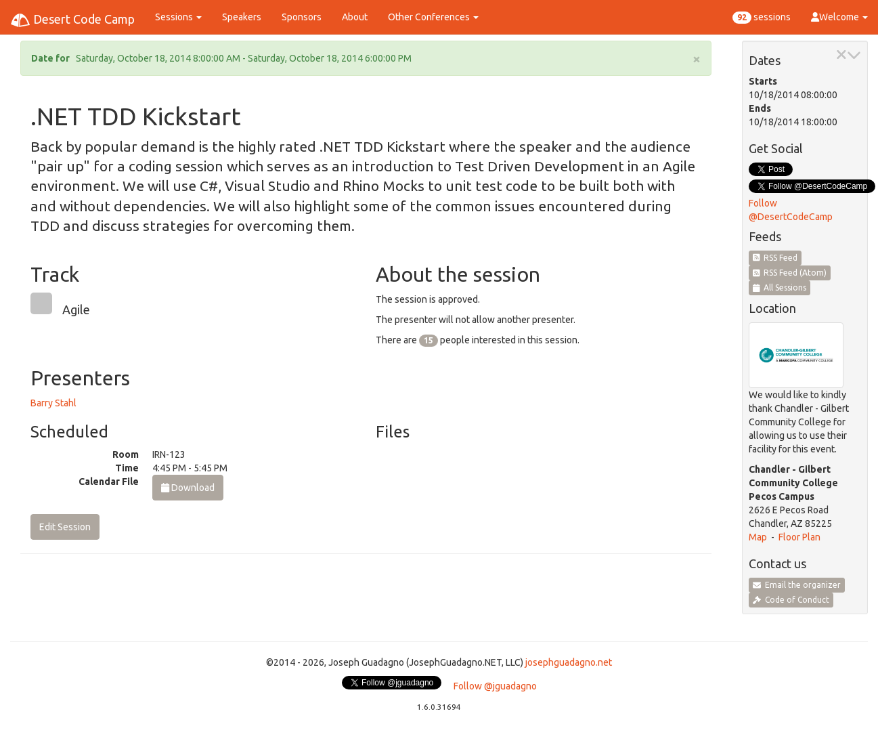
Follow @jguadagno (495, 686)
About (355, 17)
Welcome (839, 17)
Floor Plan (799, 537)
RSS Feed (775, 257)
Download (188, 487)
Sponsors (302, 17)
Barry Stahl (53, 403)
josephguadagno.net (568, 662)
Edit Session (65, 526)
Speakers (241, 17)
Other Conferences (433, 17)
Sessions (178, 17)
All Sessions (780, 287)
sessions (761, 18)
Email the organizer (797, 584)
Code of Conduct (791, 599)
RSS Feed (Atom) (790, 272)
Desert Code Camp (72, 20)
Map (758, 537)
